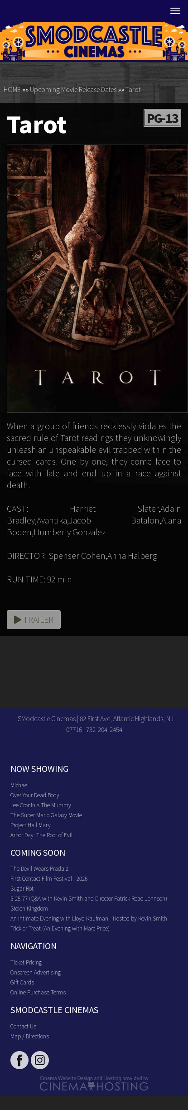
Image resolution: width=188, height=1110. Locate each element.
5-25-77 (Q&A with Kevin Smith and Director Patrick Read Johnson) (88, 898)
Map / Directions (29, 1036)
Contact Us (23, 1026)
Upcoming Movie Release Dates (73, 89)
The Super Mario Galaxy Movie (46, 815)
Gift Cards (22, 982)
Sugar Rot (22, 888)
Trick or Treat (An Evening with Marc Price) (60, 928)
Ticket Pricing (26, 962)
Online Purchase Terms (38, 992)
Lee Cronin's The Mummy (40, 805)
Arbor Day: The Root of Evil (41, 835)
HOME (12, 89)
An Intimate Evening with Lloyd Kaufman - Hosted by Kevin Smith (88, 918)
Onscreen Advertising (35, 972)
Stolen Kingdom (29, 908)
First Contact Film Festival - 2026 (48, 878)
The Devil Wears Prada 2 (39, 868)
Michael (19, 785)
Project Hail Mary (30, 825)
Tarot (132, 89)
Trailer (33, 619)
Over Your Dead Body (34, 795)
